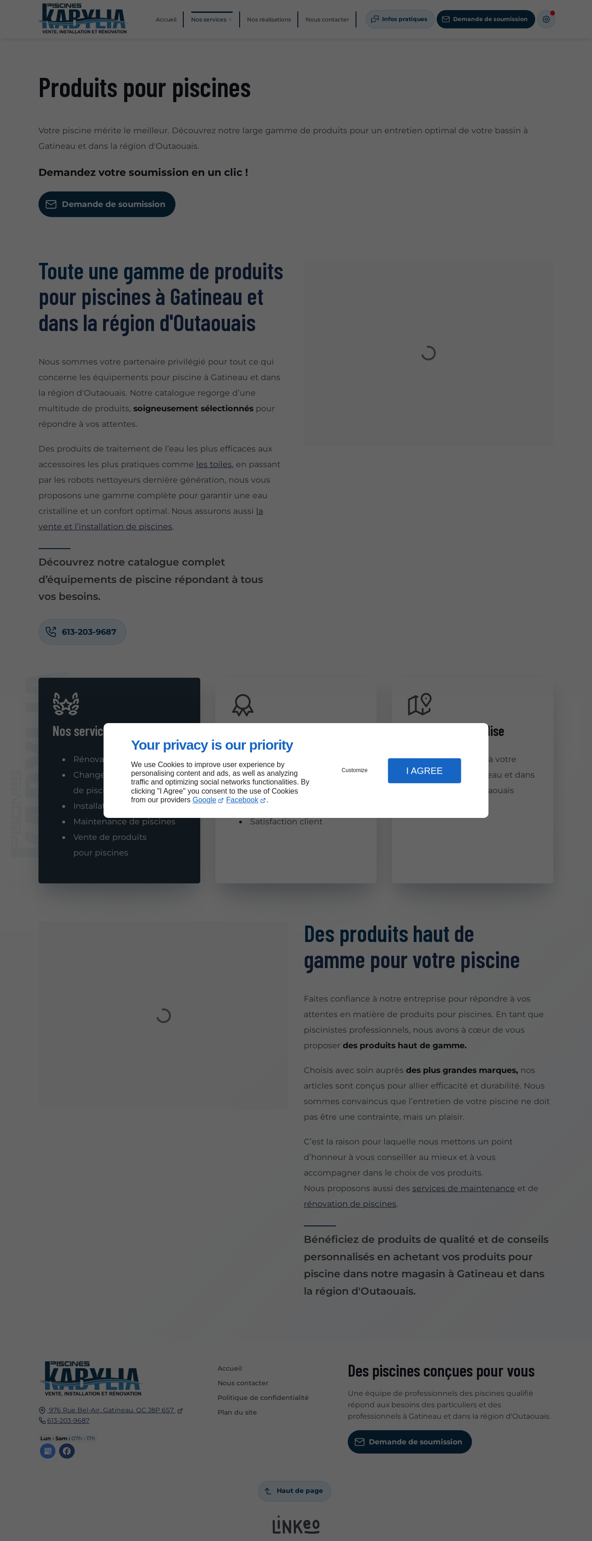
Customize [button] (355, 770)
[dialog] (296, 770)
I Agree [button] (424, 771)
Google (204, 800)
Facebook (242, 800)
